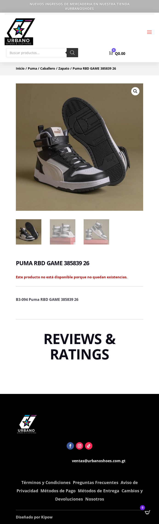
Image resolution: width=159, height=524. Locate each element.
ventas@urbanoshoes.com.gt (98, 460)
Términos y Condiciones (46, 482)
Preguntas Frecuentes (95, 482)
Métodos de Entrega (98, 490)
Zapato (63, 68)
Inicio (20, 68)
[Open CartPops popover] (147, 512)
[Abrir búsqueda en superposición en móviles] (42, 52)
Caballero (47, 68)
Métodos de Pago (58, 490)
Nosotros (94, 499)
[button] (135, 91)
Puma (32, 68)
